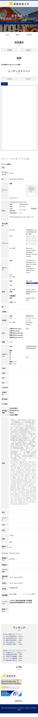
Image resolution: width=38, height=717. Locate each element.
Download (33, 208)
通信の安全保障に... (12, 640)
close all (28, 79)
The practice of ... (11, 642)
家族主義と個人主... (12, 660)
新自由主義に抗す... (12, 638)
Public (4, 84)
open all (9, 79)
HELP (18, 35)
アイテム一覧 (13, 159)
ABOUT (29, 35)
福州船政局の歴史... (12, 654)
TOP (7, 35)
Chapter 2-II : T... (11, 652)
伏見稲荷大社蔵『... (12, 644)
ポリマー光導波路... (12, 658)
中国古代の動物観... (12, 656)
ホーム (3, 159)
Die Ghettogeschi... (12, 636)
